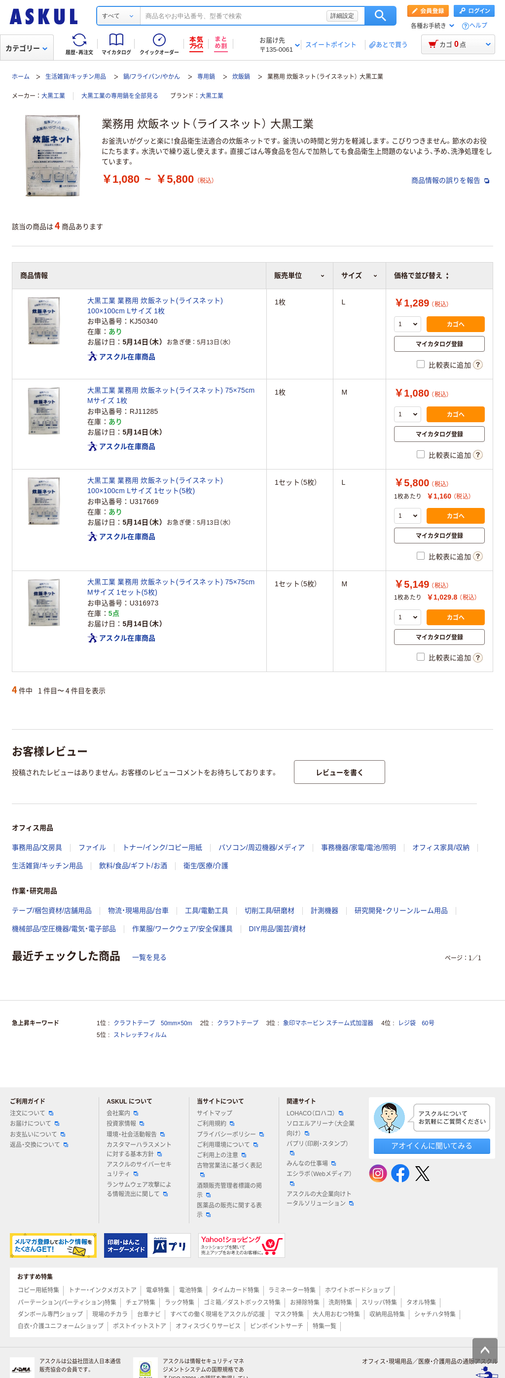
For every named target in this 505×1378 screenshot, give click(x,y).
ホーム (21, 76)
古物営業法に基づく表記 (229, 1169)
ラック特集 (179, 1302)
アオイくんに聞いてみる (431, 1146)
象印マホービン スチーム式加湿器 (328, 1023)
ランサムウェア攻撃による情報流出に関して (139, 1189)
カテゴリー (26, 48)
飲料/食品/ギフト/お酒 (133, 866)
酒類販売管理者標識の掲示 (229, 1190)
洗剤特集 (340, 1302)
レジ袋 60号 (416, 1023)
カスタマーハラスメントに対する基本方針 (139, 1150)
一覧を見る (149, 957)
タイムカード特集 (235, 1290)
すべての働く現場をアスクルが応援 (217, 1314)
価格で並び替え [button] (421, 275)
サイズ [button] (359, 275)
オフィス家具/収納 (440, 847)
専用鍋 (206, 76)
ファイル (92, 847)
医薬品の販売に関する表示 (229, 1210)
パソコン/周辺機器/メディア (261, 847)
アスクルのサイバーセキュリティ (139, 1169)
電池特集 (191, 1290)
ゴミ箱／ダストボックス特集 (242, 1302)
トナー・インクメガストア (103, 1290)
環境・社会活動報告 (136, 1134)
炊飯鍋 (241, 76)
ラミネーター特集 (292, 1290)
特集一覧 (324, 1326)
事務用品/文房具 (37, 847)
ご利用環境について (227, 1145)
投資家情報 (125, 1123)
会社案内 (122, 1113)
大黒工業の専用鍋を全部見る (119, 96)
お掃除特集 (305, 1302)
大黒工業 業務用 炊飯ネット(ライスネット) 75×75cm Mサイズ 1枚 (170, 395)
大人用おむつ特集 (336, 1314)
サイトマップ (214, 1113)
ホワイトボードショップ (357, 1290)
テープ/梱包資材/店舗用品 (52, 910)
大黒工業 (53, 96)
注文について (31, 1113)
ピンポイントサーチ (276, 1326)
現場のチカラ (110, 1314)
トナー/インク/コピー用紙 (162, 847)
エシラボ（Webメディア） (319, 1178)
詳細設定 (342, 16)
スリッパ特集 (379, 1302)
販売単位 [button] (299, 275)
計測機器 (324, 910)
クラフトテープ (237, 1023)
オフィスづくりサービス (208, 1326)
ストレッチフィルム (140, 1035)
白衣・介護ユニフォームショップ (61, 1326)
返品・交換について (39, 1145)
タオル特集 (421, 1302)
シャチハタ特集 (435, 1314)
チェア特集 (140, 1302)
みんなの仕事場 (311, 1163)
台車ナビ (149, 1314)
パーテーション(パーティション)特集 (67, 1302)
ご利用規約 (215, 1123)
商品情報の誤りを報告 (450, 180)
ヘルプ (478, 26)
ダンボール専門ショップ (50, 1314)
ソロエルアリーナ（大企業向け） (321, 1128)
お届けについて (34, 1123)
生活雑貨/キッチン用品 (75, 76)
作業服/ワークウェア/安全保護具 (182, 929)
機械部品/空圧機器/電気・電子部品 (64, 929)
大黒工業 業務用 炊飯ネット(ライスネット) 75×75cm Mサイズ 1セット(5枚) (170, 587)
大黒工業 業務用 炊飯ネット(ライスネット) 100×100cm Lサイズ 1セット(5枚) (155, 485)
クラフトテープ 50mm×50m (152, 1023)
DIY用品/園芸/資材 (277, 929)
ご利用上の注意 (221, 1155)
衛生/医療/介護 (206, 866)
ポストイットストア (139, 1326)
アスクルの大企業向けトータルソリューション (320, 1199)
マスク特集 (289, 1314)
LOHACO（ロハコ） (315, 1113)
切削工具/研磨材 (270, 910)
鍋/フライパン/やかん (151, 76)
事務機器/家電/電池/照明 (358, 847)
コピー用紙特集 (38, 1290)
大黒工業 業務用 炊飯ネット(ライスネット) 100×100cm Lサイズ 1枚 (155, 306)
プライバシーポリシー (230, 1134)
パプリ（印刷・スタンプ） (318, 1148)
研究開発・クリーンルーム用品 (401, 910)
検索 (380, 16)
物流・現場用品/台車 (138, 910)
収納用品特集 (387, 1314)
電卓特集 (158, 1290)
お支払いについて (37, 1134)
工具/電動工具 (206, 910)
